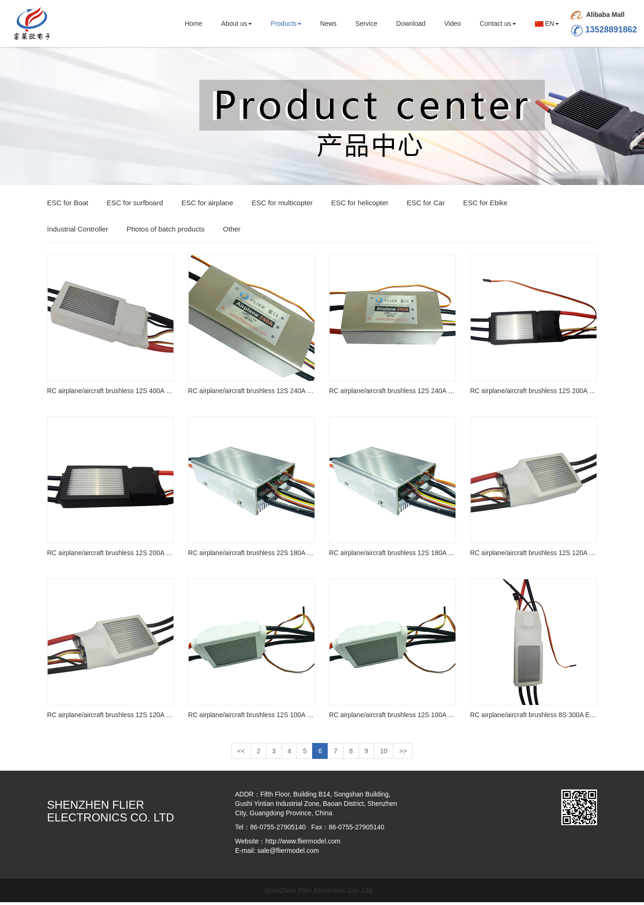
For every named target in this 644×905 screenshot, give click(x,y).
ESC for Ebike (485, 205)
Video (452, 23)
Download (410, 23)
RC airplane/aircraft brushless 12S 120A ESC (533, 555)
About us (236, 23)
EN (547, 23)
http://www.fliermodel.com (302, 844)
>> (403, 754)
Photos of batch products (165, 232)
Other (232, 232)
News (328, 23)
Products (286, 23)
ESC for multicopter (282, 205)
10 (383, 754)
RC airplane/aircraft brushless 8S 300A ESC (533, 717)
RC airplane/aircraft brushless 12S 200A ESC (533, 393)
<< (241, 754)
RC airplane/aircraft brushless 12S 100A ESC (251, 717)
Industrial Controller (77, 232)
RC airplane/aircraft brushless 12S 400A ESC (110, 393)
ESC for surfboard (135, 205)
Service (366, 23)
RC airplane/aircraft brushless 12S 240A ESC (251, 393)
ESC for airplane (207, 205)
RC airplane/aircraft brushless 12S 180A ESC (392, 555)
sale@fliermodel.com (288, 853)
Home (193, 23)
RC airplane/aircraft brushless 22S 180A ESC (251, 555)
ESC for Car (426, 205)
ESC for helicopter (359, 205)
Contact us (498, 23)
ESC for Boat (67, 205)
